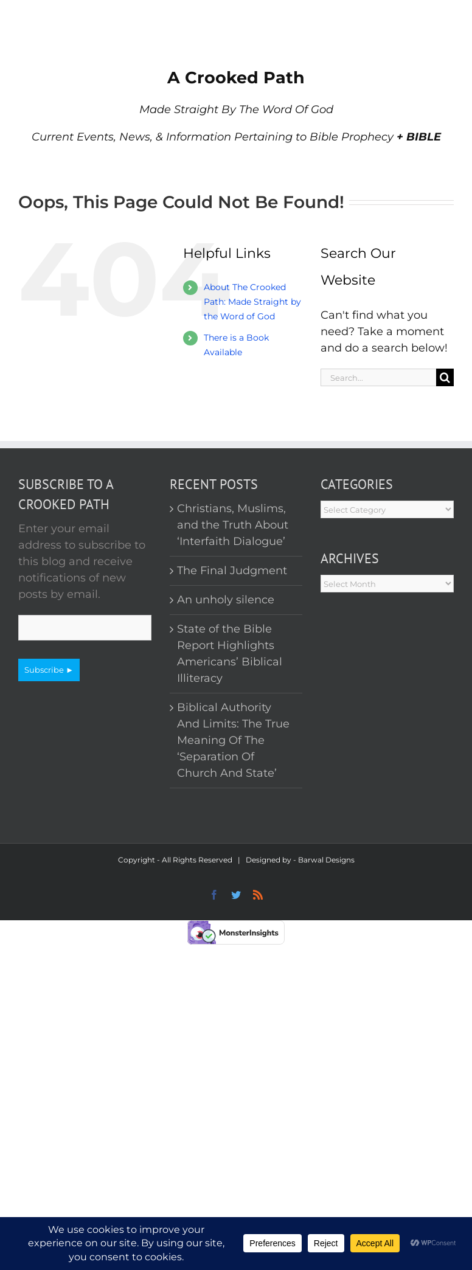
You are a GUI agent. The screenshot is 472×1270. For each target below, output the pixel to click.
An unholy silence (225, 599)
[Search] (445, 377)
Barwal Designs (326, 859)
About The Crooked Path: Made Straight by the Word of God (252, 302)
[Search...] (378, 377)
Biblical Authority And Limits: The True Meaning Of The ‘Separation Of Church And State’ (233, 740)
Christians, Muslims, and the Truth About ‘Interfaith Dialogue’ (232, 525)
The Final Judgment (232, 570)
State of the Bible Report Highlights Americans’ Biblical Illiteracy (229, 653)
